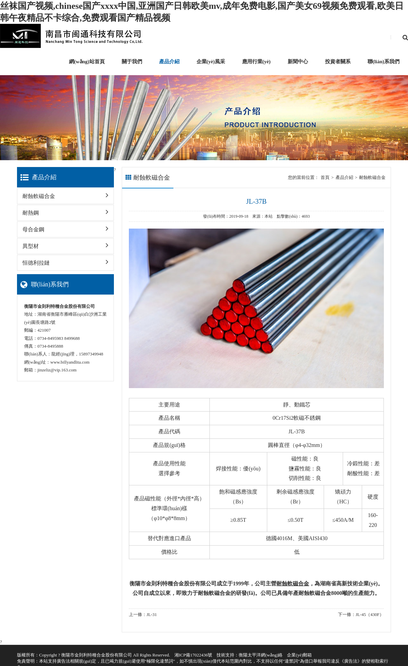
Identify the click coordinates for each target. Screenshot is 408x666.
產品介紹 (169, 61)
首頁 (325, 177)
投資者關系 (338, 61)
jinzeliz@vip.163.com (56, 369)
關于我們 (132, 61)
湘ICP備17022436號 (193, 654)
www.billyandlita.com (69, 362)
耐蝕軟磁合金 (65, 193)
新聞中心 (298, 61)
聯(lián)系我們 (384, 61)
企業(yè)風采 (211, 61)
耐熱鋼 (65, 210)
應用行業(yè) (256, 61)
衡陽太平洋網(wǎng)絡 (261, 654)
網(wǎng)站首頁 (87, 61)
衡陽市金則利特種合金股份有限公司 (96, 654)
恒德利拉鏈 (65, 260)
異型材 (65, 243)
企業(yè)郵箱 (299, 654)
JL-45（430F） (370, 614)
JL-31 (152, 614)
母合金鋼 (65, 227)
